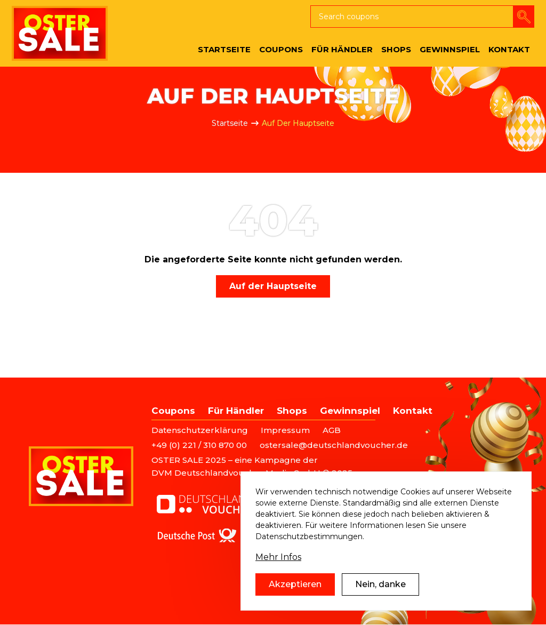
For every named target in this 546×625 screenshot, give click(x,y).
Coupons (173, 410)
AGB (332, 430)
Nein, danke (380, 584)
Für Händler (236, 410)
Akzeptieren (295, 584)
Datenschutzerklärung (199, 430)
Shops (292, 410)
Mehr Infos (278, 557)
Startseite (230, 123)
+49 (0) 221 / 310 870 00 (199, 445)
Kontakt (412, 410)
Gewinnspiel (350, 410)
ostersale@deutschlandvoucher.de (334, 445)
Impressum (285, 430)
